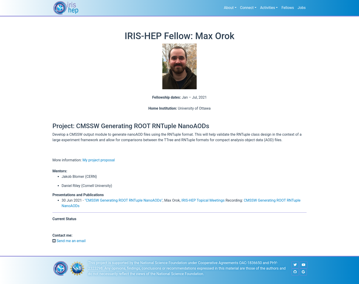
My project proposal (98, 160)
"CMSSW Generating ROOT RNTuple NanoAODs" (124, 200)
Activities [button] (267, 7)
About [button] (229, 7)
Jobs (302, 7)
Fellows (287, 7)
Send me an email (71, 241)
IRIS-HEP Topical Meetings (203, 200)
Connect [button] (247, 7)
